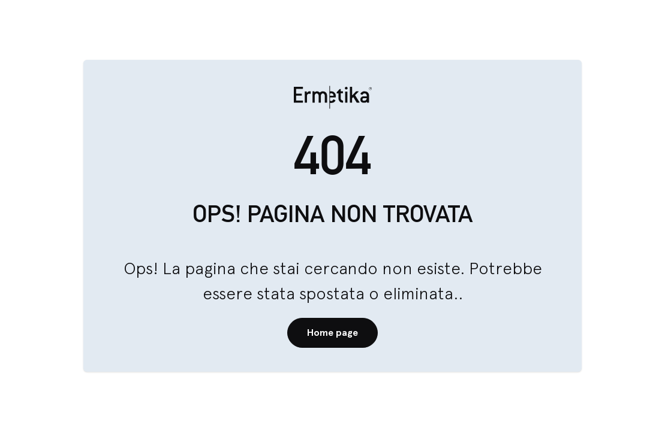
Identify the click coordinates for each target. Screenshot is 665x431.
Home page (332, 332)
